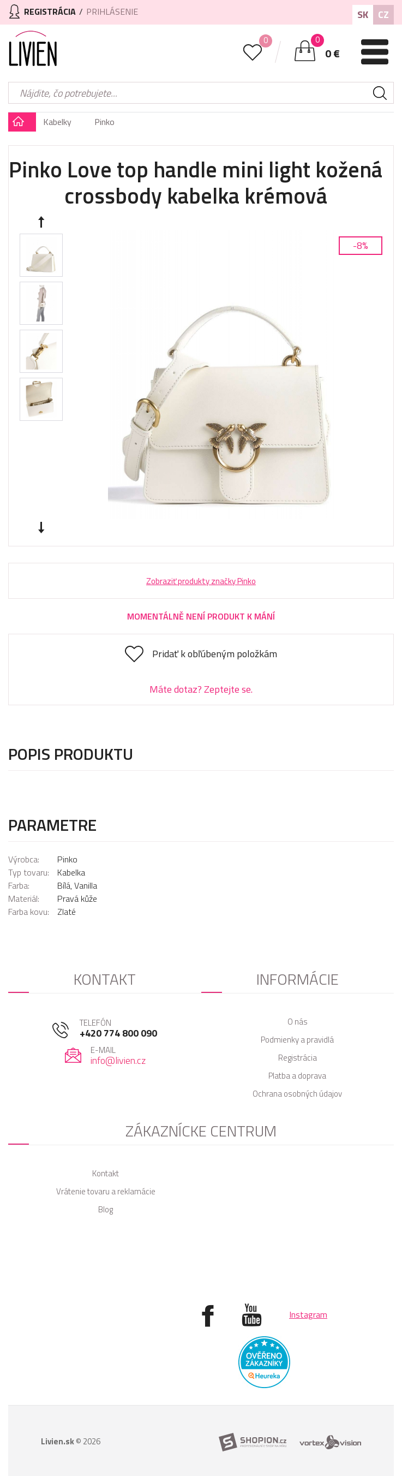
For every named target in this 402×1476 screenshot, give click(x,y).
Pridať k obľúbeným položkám (214, 653)
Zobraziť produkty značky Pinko (201, 581)
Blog (105, 1209)
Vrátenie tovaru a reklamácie (105, 1191)
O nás (297, 1021)
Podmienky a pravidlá (297, 1039)
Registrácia (297, 1057)
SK (362, 14)
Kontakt (105, 1173)
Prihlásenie (112, 11)
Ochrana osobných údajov (297, 1093)
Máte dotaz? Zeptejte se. (201, 689)
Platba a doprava (297, 1075)
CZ (383, 14)
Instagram (308, 1314)
